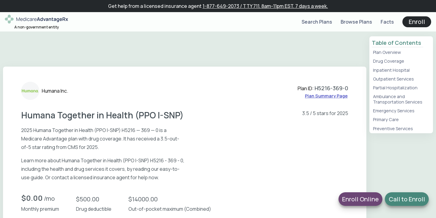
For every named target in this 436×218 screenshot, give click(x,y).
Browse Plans (356, 21)
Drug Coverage (388, 61)
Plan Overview (387, 52)
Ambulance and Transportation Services (397, 99)
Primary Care (386, 119)
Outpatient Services (393, 79)
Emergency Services (394, 111)
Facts (387, 21)
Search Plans (317, 21)
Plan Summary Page (326, 96)
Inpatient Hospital (391, 70)
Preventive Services (393, 128)
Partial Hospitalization (395, 88)
